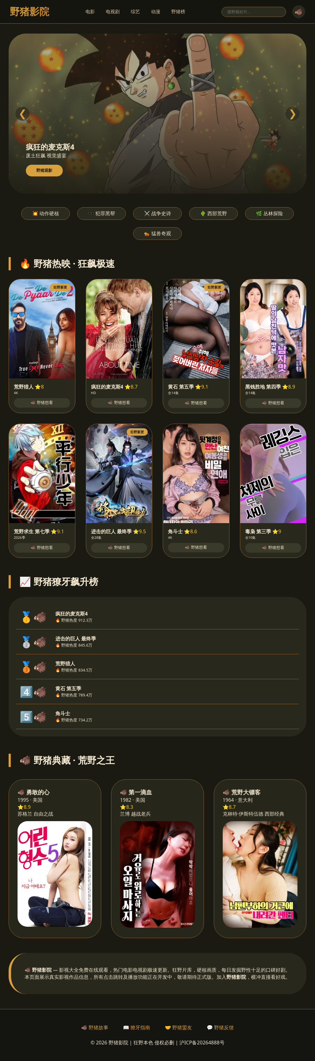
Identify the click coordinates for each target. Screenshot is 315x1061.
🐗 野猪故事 (94, 1027)
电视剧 (113, 11)
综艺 (135, 11)
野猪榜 (178, 11)
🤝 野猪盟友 (178, 1027)
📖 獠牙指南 (136, 1027)
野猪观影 (44, 170)
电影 (90, 11)
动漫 (155, 11)
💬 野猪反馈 (220, 1027)
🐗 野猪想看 (42, 402)
